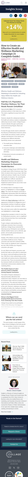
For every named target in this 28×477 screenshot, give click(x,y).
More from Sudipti (6, 412)
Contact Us (14, 444)
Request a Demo (14, 432)
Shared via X (16, 16)
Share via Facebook (21, 16)
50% (10, 109)
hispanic (21, 84)
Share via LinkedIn (11, 16)
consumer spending (7, 81)
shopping (14, 87)
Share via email (25, 16)
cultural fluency (20, 81)
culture (4, 84)
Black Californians (13, 200)
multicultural (6, 87)
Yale (18, 211)
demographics (13, 84)
